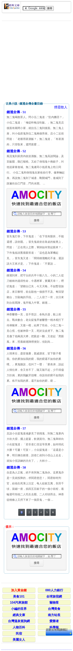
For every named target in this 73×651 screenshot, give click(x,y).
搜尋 (36, 220)
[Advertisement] (36, 61)
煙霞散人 (60, 107)
